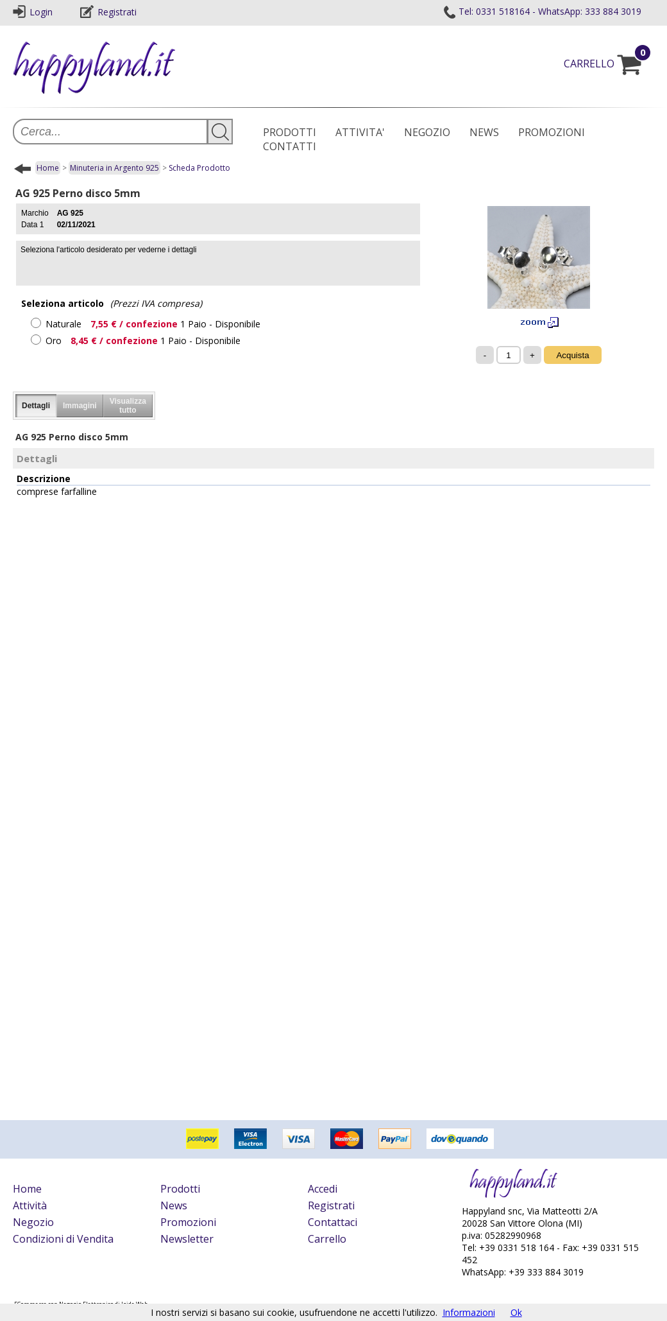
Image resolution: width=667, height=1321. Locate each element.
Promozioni (188, 1222)
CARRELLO (609, 63)
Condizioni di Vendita (63, 1239)
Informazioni (469, 1312)
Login (33, 12)
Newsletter (187, 1239)
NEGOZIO (427, 132)
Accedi (322, 1189)
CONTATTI (289, 146)
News (173, 1205)
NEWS (484, 132)
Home (48, 167)
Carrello (327, 1239)
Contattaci (332, 1222)
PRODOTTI (289, 132)
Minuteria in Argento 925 (114, 167)
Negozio (33, 1222)
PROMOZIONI (551, 132)
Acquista (572, 355)
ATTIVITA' (360, 132)
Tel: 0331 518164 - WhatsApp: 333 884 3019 (542, 11)
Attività (30, 1205)
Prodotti (180, 1189)
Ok (516, 1312)
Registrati (108, 12)
